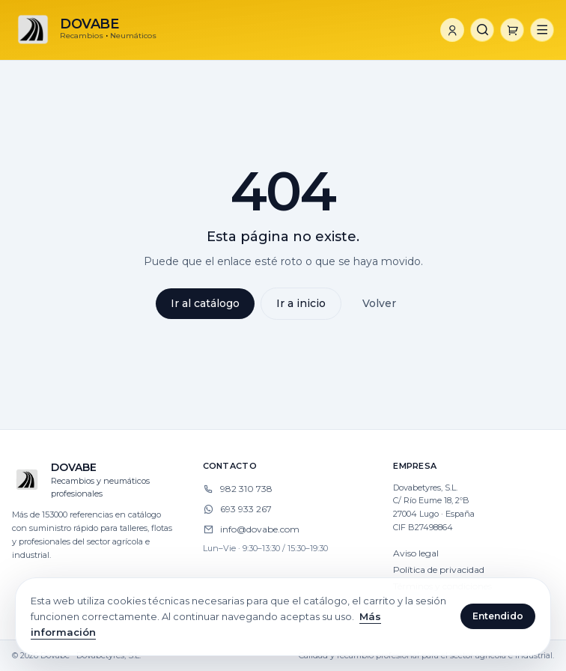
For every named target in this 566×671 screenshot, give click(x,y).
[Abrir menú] (542, 30)
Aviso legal (416, 553)
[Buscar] (482, 30)
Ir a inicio (301, 303)
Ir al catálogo (205, 303)
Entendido (497, 616)
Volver (379, 303)
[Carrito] (512, 30)
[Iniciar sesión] (452, 30)
